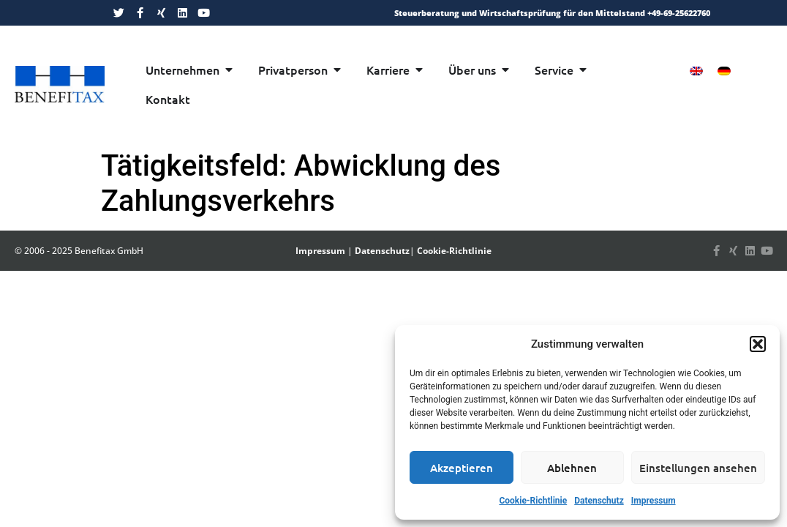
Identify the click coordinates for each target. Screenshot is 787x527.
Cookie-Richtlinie (533, 501)
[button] (757, 344)
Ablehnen (572, 467)
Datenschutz (599, 501)
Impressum (653, 501)
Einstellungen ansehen (698, 467)
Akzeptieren (461, 467)
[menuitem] (696, 71)
